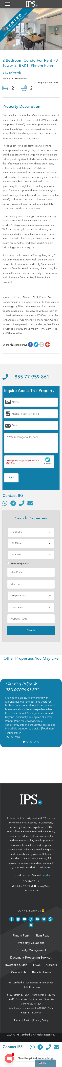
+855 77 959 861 (25, 377)
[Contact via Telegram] (13, 503)
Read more (48, 728)
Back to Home (41, 972)
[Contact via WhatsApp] (4, 503)
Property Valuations (31, 942)
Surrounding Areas (17, 563)
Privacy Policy (40, 1020)
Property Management (31, 950)
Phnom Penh (30, 831)
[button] (7, 4)
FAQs (37, 965)
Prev (5, 29)
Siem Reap (48, 831)
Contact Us (18, 972)
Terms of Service (22, 1020)
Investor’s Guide (16, 965)
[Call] (21, 503)
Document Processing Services (31, 957)
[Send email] (30, 503)
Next (57, 29)
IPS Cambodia (16, 982)
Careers (51, 965)
